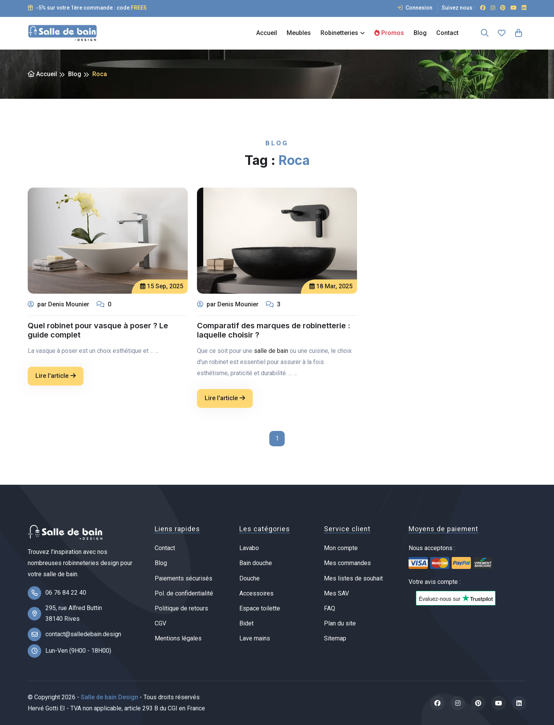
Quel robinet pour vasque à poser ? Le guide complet (98, 331)
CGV (160, 623)
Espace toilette (259, 608)
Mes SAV (336, 593)
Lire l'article (55, 376)
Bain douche (255, 563)
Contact (447, 33)
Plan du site (340, 623)
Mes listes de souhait (353, 578)
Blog (420, 33)
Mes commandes (347, 563)
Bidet (246, 623)
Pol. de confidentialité (184, 593)
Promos (389, 33)
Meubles (299, 33)
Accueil (266, 33)
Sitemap (335, 638)
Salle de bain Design (109, 697)
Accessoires (256, 593)
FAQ (329, 608)
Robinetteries (339, 33)
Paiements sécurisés (183, 578)
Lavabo (249, 548)
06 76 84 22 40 (65, 592)
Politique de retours (181, 608)
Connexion (414, 8)
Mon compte (341, 548)
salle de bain (271, 350)
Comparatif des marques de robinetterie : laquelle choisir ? (273, 330)
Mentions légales (178, 638)
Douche (249, 578)
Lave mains (254, 638)
